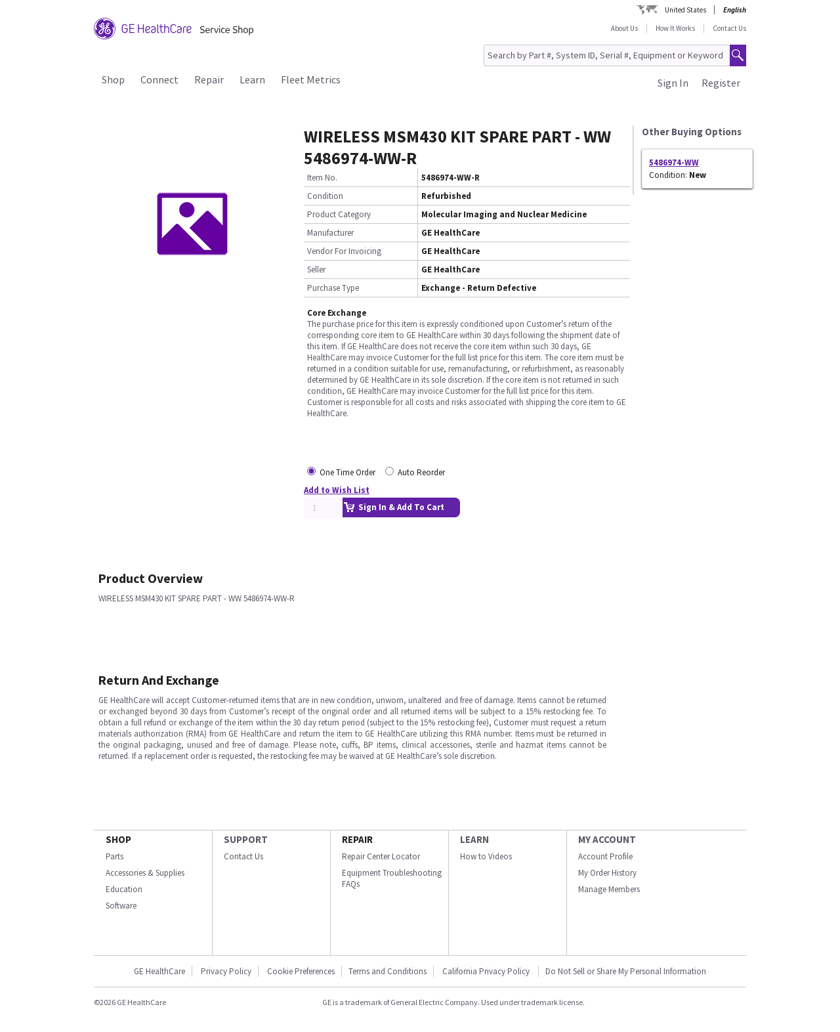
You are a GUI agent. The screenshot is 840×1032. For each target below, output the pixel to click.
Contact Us (729, 28)
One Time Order (347, 472)
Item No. (322, 177)
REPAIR (357, 839)
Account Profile (605, 856)
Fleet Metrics (311, 79)
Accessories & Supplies (145, 872)
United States (685, 9)
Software (121, 905)
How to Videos (486, 856)
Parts (114, 856)
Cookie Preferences (301, 971)
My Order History (607, 872)
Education (124, 889)
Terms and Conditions (387, 971)
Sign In (673, 82)
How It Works (675, 28)
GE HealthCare (159, 971)
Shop (113, 79)
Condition (325, 196)
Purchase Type (333, 287)
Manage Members (609, 889)
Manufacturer (330, 232)
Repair (209, 79)
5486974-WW (674, 162)
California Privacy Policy (487, 971)
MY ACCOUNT (607, 839)
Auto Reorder (421, 472)
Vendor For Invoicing (344, 251)
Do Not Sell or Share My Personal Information (625, 971)
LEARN (474, 839)
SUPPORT (246, 839)
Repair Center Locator (381, 856)
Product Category (339, 214)
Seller (316, 269)
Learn (252, 79)
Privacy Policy (226, 971)
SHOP (118, 839)
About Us (624, 28)
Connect (159, 79)
